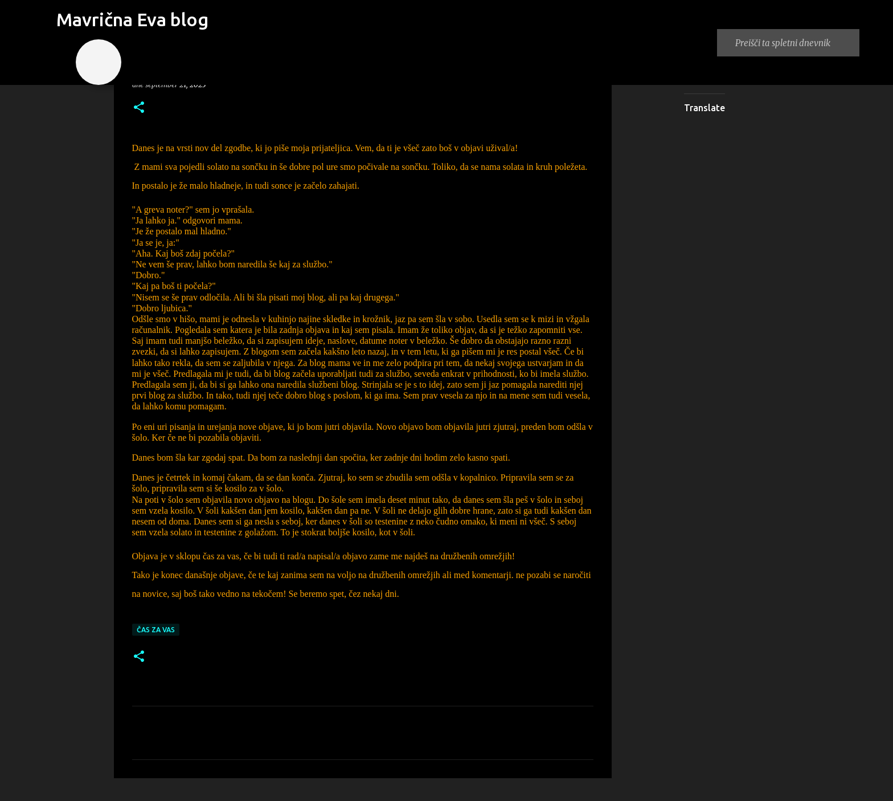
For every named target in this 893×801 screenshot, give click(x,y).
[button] (139, 108)
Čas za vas (156, 629)
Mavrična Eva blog (132, 19)
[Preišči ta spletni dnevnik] (795, 42)
